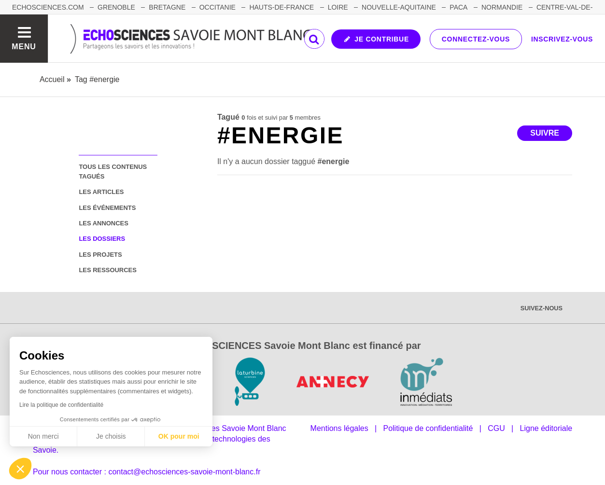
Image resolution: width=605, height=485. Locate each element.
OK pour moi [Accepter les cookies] (178, 436)
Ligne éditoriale (546, 428)
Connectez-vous (476, 39)
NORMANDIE (502, 7)
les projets (100, 254)
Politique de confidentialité (428, 428)
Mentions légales (339, 428)
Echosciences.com (48, 7)
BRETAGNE (167, 7)
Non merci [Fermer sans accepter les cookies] (43, 436)
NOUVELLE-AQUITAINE (399, 7)
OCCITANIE (217, 7)
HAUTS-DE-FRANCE (281, 7)
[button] (20, 468)
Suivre (544, 133)
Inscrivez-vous (562, 39)
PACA (458, 7)
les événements (107, 207)
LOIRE (338, 7)
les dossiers (102, 238)
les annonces (103, 223)
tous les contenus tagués (113, 171)
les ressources (107, 270)
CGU (496, 428)
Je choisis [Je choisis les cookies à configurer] (111, 436)
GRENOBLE (116, 7)
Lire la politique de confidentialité (61, 405)
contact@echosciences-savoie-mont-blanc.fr (184, 472)
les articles (101, 191)
